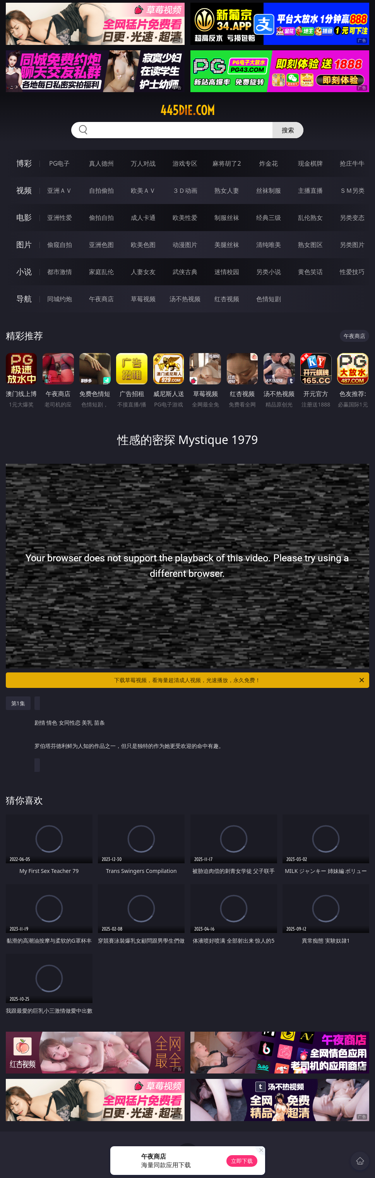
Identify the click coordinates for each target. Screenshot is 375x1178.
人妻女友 (143, 271)
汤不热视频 (185, 299)
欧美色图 (143, 244)
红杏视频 (226, 299)
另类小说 (268, 271)
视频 (24, 190)
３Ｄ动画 (185, 190)
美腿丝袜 (226, 244)
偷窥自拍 (59, 244)
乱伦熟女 (310, 217)
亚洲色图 (101, 244)
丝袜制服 (268, 190)
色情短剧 (268, 299)
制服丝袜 (226, 217)
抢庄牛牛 (352, 163)
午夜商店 (101, 299)
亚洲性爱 (59, 217)
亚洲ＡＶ (59, 190)
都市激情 (59, 271)
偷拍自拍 (101, 217)
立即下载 (242, 1160)
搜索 (288, 130)
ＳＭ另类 (352, 190)
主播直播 (310, 190)
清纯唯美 (268, 244)
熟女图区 (310, 244)
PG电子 (59, 163)
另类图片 (352, 244)
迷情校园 (226, 271)
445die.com (187, 110)
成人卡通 (143, 217)
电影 (24, 217)
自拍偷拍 (101, 190)
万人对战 (143, 163)
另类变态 (352, 217)
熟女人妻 (226, 190)
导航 (24, 298)
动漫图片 (185, 244)
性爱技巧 (352, 271)
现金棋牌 (310, 163)
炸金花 (268, 163)
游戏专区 (185, 163)
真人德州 (101, 163)
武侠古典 (185, 271)
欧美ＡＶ (143, 190)
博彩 (24, 163)
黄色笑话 (310, 271)
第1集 (18, 703)
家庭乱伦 (101, 271)
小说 (24, 271)
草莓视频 (143, 299)
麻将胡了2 (226, 163)
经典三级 (268, 217)
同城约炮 (59, 299)
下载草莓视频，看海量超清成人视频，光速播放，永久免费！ (239, 680)
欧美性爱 (185, 217)
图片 (24, 244)
